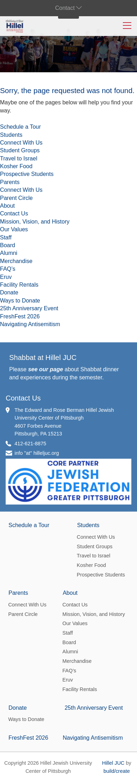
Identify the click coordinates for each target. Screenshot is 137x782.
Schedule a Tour (20, 127)
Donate (9, 292)
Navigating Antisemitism (30, 324)
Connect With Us (21, 143)
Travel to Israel (18, 158)
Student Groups (20, 150)
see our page (45, 369)
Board (7, 245)
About (7, 206)
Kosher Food (16, 166)
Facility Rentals (19, 285)
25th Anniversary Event (29, 308)
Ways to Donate (20, 301)
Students (11, 135)
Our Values (14, 229)
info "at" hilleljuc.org (37, 453)
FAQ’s (7, 269)
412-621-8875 (30, 443)
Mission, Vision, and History (34, 222)
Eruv (6, 277)
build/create (116, 771)
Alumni (8, 253)
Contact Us (14, 213)
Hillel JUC (113, 763)
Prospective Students (26, 174)
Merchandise (16, 261)
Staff (6, 237)
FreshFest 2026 (20, 316)
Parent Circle (16, 198)
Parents (9, 182)
